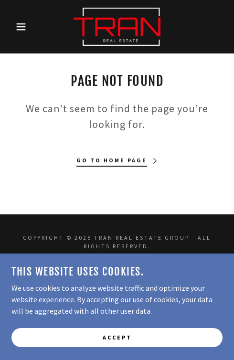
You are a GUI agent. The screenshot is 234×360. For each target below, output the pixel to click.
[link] (117, 27)
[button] (16, 26)
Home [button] (117, 269)
